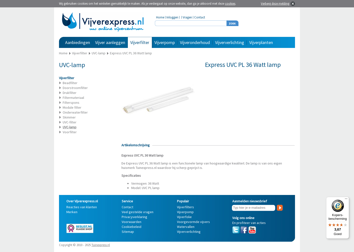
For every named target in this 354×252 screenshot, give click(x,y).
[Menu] (346, 200)
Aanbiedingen (77, 42)
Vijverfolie (184, 217)
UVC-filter (69, 122)
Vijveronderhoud (195, 42)
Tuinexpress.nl (100, 245)
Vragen (187, 17)
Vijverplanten (261, 42)
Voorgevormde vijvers (193, 222)
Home (160, 17)
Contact (199, 17)
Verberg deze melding (275, 3)
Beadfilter (70, 83)
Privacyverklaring (134, 217)
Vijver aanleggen (110, 42)
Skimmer (69, 117)
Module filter (72, 107)
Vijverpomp (164, 42)
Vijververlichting (229, 42)
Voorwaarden (131, 222)
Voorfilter (70, 132)
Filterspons (71, 102)
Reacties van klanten (81, 207)
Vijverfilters (185, 207)
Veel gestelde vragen (137, 212)
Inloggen (172, 17)
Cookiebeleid (131, 226)
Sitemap (128, 231)
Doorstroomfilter (75, 88)
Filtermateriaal (73, 97)
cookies (230, 3)
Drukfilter (69, 92)
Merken (71, 212)
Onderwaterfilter (75, 112)
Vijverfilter (139, 42)
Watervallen (185, 226)
